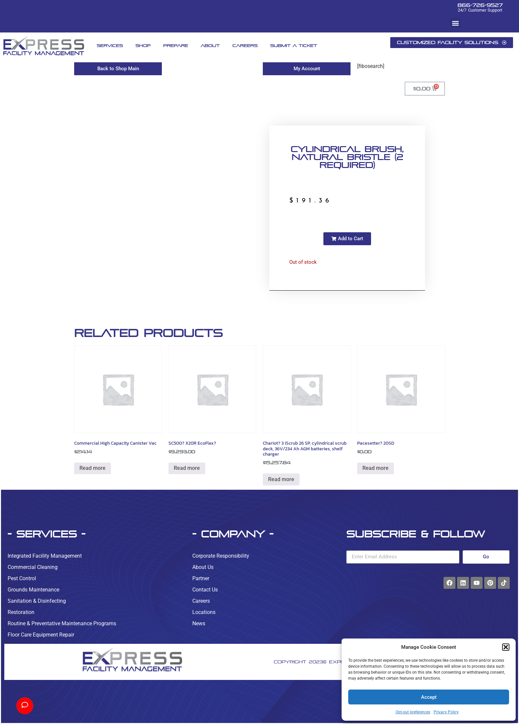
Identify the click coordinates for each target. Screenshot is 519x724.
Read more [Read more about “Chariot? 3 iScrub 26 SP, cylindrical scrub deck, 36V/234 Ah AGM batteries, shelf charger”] (281, 479)
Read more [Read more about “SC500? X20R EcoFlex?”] (187, 468)
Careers (245, 45)
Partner (200, 578)
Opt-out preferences (413, 712)
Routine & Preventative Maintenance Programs (62, 623)
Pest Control (22, 578)
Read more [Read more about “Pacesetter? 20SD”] (375, 468)
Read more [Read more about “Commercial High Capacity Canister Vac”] (92, 468)
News (198, 623)
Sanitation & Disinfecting (37, 601)
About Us (202, 567)
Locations (203, 612)
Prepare (175, 45)
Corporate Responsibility (220, 556)
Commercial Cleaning (33, 567)
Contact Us (205, 589)
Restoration (21, 612)
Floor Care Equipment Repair (41, 635)
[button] (505, 647)
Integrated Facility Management (45, 556)
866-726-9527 (480, 5)
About (210, 45)
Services (110, 45)
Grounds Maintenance (33, 589)
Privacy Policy (446, 712)
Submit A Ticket (293, 45)
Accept (429, 697)
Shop (143, 45)
